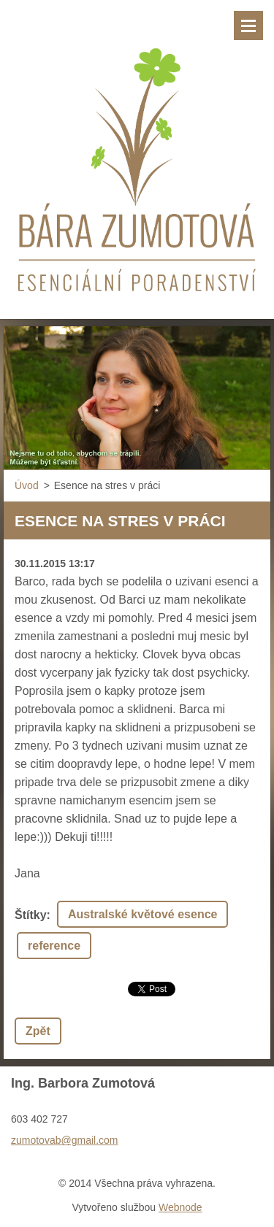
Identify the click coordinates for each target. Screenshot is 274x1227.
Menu (248, 25)
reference (54, 945)
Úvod (27, 485)
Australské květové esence (143, 914)
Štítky (31, 915)
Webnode (180, 1207)
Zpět (38, 1031)
